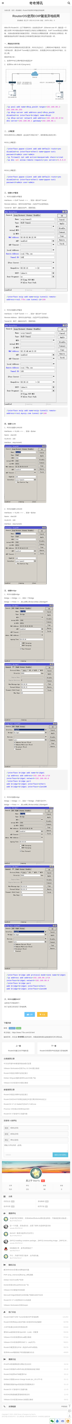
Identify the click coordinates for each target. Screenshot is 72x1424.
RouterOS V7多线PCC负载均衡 (15, 1114)
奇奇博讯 (36, 3)
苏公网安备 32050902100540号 (27, 1416)
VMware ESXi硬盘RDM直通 (14, 1290)
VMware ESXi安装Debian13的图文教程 (18, 1400)
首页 (13, 10)
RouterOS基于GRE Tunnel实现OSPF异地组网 (21, 1317)
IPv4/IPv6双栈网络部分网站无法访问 (17, 1364)
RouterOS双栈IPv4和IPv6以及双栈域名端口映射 (22, 1369)
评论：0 (52, 20)
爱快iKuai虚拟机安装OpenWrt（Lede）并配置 (21, 1332)
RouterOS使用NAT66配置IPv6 (15, 1374)
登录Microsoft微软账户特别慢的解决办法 (19, 1352)
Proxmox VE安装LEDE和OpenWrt (16, 1109)
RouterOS (12, 1028)
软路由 (18, 1028)
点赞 (30, 1014)
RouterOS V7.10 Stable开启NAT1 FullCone (20, 1104)
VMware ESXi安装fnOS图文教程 (16, 1083)
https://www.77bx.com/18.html (23, 1032)
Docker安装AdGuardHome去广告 (16, 1285)
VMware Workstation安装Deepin (16, 1305)
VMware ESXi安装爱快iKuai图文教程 (17, 1337)
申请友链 (64, 1406)
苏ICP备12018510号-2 (9, 1416)
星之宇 (26, 20)
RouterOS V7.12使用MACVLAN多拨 (17, 1300)
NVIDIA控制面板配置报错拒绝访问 (17, 1394)
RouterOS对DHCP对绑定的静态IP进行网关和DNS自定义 (25, 1099)
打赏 (42, 1014)
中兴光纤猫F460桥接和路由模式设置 (17, 1064)
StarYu (33, 1414)
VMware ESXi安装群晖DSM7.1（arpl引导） (20, 1342)
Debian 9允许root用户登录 (13, 1280)
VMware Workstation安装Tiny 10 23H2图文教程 (21, 1068)
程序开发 (43, 1206)
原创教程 (19, 10)
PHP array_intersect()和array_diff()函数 (18, 1275)
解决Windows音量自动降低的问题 (16, 1270)
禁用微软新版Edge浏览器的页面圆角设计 (19, 1384)
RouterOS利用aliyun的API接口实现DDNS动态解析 (23, 1322)
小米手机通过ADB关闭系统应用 (15, 1327)
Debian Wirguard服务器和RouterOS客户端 (20, 1078)
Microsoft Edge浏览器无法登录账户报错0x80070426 (23, 1295)
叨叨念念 (9, 1201)
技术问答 (9, 1206)
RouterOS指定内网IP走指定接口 (16, 1073)
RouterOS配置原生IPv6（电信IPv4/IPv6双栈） (21, 1347)
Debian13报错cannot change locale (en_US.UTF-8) (23, 1379)
